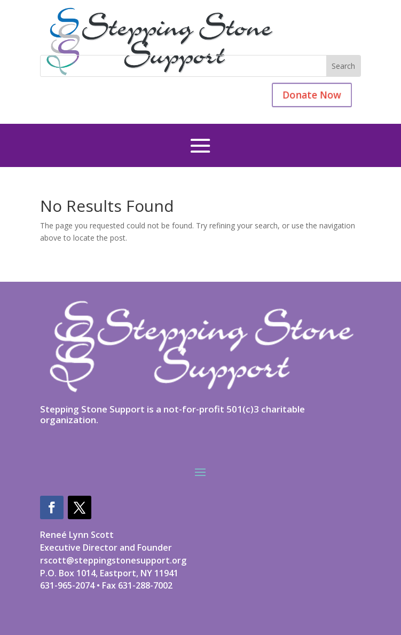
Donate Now (304, 95)
